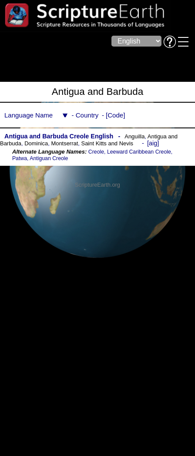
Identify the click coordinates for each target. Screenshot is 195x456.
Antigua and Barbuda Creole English (58, 136)
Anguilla (134, 136)
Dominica (36, 143)
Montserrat (64, 143)
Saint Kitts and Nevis (107, 143)
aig (153, 143)
